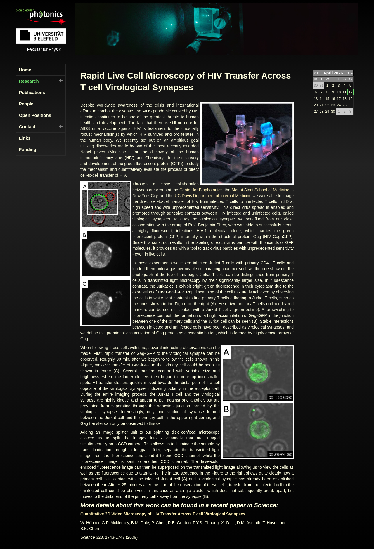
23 (333, 105)
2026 (338, 73)
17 (339, 99)
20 (316, 105)
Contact (27, 126)
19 (350, 99)
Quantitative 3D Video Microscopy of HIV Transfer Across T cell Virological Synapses (162, 514)
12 (350, 92)
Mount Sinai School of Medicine (260, 189)
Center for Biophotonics (200, 189)
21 (321, 105)
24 (339, 105)
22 (327, 105)
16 (333, 99)
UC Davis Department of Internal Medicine (213, 195)
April (328, 73)
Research (29, 81)
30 (333, 112)
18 (345, 99)
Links (24, 137)
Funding (27, 149)
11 (344, 92)
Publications (32, 92)
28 (321, 112)
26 (350, 105)
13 (316, 99)
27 (316, 112)
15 (327, 99)
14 (321, 99)
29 (327, 112)
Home (25, 69)
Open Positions (35, 115)
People (26, 103)
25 (345, 105)
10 (339, 92)
